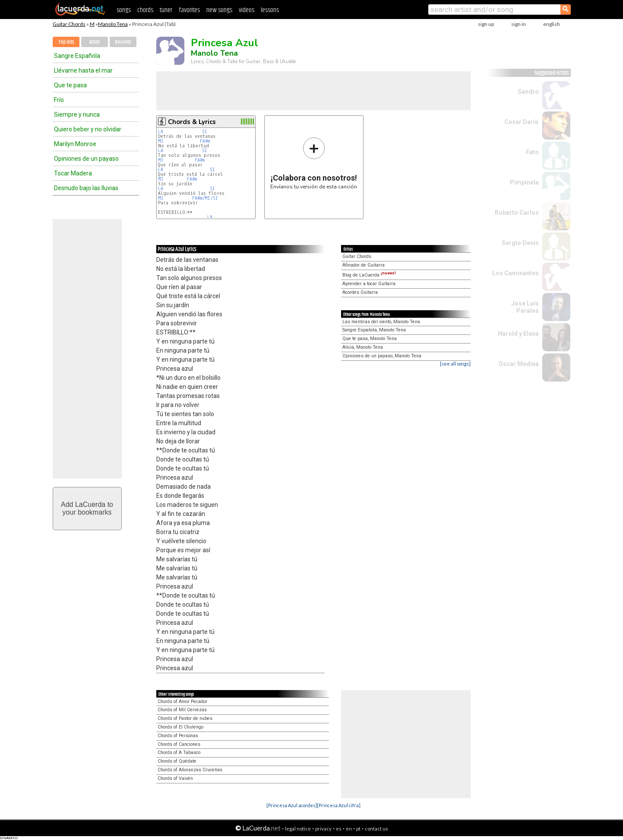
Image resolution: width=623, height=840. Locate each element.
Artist (94, 42)
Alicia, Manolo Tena (362, 347)
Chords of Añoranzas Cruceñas (190, 770)
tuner (166, 10)
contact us (376, 828)
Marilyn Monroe (75, 143)
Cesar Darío (521, 121)
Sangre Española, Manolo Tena (374, 330)
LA (160, 131)
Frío (59, 99)
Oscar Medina (519, 363)
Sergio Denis (520, 242)
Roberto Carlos (517, 212)
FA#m (205, 141)
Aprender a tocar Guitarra (368, 283)
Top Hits (66, 42)
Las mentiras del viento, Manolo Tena (381, 322)
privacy (323, 828)
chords (145, 10)
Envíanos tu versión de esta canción (313, 163)
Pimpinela (524, 182)
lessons (270, 10)
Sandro (528, 91)
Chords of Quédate (177, 761)
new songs (219, 10)
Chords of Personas (178, 735)
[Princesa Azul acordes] (291, 805)
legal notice (298, 828)
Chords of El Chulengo (180, 727)
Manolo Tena (113, 24)
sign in (518, 24)
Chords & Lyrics (192, 122)
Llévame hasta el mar (83, 70)
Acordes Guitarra (360, 292)
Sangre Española (77, 55)
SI (204, 131)
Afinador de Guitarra (363, 265)
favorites (189, 10)
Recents (123, 42)
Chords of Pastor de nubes (185, 718)
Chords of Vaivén (175, 778)
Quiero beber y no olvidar (87, 129)
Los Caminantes (515, 273)
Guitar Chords (69, 24)
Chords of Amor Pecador (182, 701)
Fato (532, 152)
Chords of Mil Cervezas (182, 710)
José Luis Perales (525, 307)
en (349, 828)
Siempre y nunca (77, 114)
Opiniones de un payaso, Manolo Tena (381, 356)
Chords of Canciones (179, 744)
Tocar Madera (73, 173)
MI (161, 141)
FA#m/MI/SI (205, 198)
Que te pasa (70, 85)
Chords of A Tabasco (179, 752)
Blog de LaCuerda (369, 275)
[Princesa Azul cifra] (339, 805)
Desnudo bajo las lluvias (86, 188)
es (339, 828)
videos (246, 10)
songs (124, 10)
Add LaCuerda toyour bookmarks (87, 508)
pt (358, 828)
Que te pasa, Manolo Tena (369, 338)
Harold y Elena (518, 333)
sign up (486, 24)
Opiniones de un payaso (86, 158)
